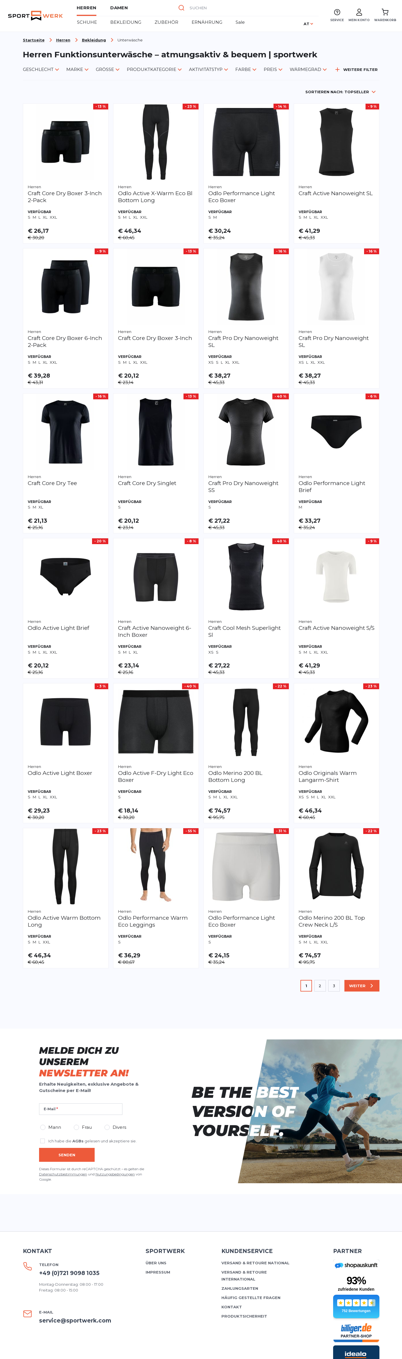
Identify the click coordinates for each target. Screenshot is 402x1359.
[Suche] (181, 8)
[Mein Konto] (359, 16)
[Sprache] (309, 24)
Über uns (156, 1132)
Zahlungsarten (239, 1158)
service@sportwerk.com (75, 1190)
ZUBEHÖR (166, 22)
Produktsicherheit (244, 1186)
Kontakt (231, 1176)
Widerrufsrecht (228, 1348)
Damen (119, 7)
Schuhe (87, 22)
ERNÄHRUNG (207, 22)
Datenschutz (274, 1348)
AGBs (78, 1010)
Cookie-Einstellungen (328, 1348)
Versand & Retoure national (255, 1132)
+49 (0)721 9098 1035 (69, 1142)
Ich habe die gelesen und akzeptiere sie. (92, 1010)
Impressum (158, 1141)
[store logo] (35, 16)
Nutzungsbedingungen (115, 1044)
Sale (240, 22)
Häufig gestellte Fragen (250, 1167)
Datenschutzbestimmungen (63, 1044)
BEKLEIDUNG (125, 22)
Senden (66, 1024)
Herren (86, 7)
